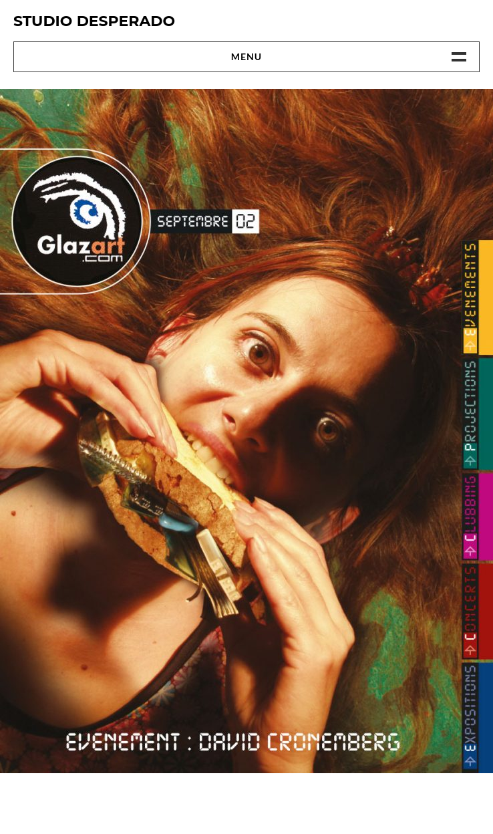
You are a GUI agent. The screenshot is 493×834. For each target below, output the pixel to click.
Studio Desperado (94, 21)
